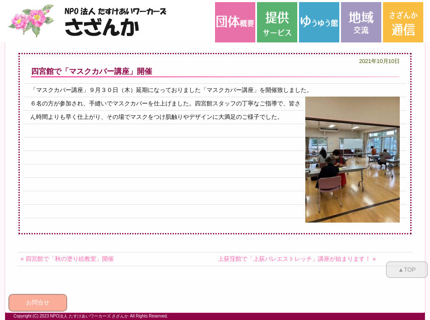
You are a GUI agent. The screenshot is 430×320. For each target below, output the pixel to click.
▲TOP (407, 269)
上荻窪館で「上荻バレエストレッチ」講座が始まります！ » (297, 258)
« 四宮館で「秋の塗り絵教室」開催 (67, 258)
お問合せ (38, 302)
